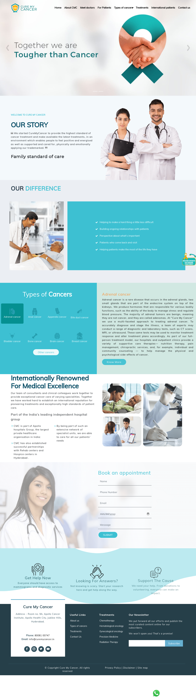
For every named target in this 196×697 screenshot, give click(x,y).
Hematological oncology (111, 626)
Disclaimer (129, 667)
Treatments (142, 7)
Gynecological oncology (111, 631)
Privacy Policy (113, 667)
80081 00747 (42, 635)
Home (58, 7)
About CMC (70, 7)
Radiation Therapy (108, 642)
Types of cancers (123, 7)
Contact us (184, 7)
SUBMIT (108, 534)
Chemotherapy (106, 621)
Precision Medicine (108, 637)
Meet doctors (87, 7)
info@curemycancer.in (41, 639)
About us (74, 621)
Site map (143, 667)
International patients (163, 7)
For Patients (104, 7)
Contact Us (75, 637)
